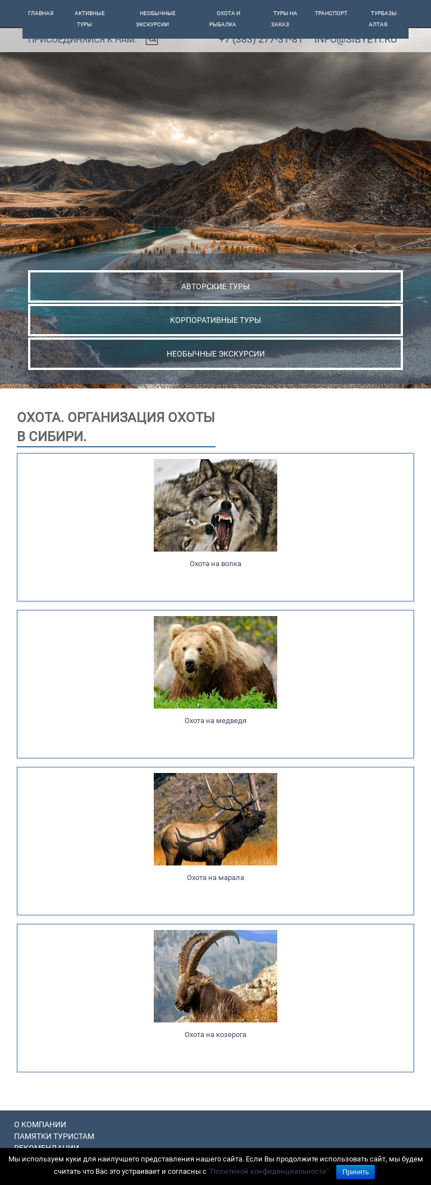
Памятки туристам (54, 1136)
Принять (355, 1172)
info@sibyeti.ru (355, 39)
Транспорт (331, 13)
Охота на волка (215, 563)
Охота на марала (215, 877)
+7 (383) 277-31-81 (261, 39)
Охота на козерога (215, 1034)
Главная (40, 13)
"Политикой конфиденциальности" (268, 1171)
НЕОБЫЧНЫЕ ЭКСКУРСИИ (216, 353)
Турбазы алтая (383, 18)
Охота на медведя (215, 720)
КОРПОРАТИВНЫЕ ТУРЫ (215, 320)
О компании (40, 1124)
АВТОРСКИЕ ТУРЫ (215, 286)
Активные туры (90, 18)
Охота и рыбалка (224, 18)
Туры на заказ (284, 18)
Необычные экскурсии (156, 18)
